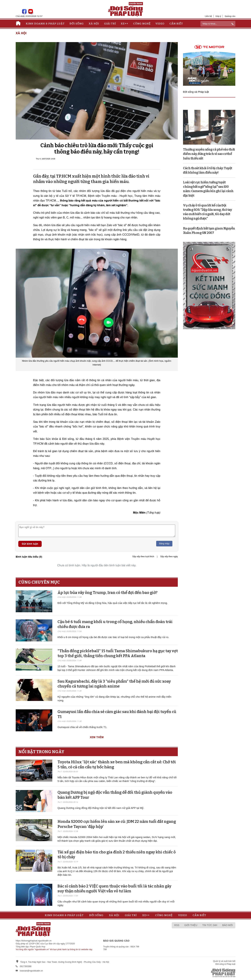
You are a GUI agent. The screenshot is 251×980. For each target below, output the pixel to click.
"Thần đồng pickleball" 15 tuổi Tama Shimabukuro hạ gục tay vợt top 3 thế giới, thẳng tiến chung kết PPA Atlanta (118, 653)
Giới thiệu (190, 925)
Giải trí (110, 23)
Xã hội (94, 23)
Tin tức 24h (209, 925)
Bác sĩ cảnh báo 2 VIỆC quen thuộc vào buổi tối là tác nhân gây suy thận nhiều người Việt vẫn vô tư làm (114, 889)
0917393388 (25, 966)
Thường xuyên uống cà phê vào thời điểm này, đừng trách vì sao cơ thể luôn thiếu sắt (209, 154)
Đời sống (77, 23)
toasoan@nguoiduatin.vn (31, 971)
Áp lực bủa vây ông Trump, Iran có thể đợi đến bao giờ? (107, 592)
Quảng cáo (230, 16)
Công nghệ (142, 23)
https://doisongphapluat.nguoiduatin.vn (34, 940)
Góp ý (218, 16)
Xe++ (124, 23)
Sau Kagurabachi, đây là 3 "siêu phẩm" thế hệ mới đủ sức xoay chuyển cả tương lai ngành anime (114, 684)
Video (159, 23)
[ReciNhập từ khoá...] (217, 24)
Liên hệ (208, 16)
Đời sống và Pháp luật (196, 91)
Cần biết (176, 23)
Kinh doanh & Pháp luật (45, 23)
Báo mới (227, 925)
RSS (176, 925)
